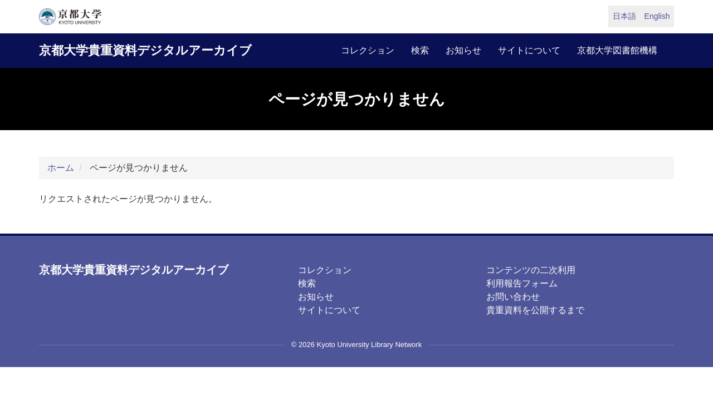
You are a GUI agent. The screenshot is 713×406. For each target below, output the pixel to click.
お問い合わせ (513, 296)
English (657, 16)
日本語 (624, 16)
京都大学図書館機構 (617, 50)
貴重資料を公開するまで (535, 310)
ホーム (60, 167)
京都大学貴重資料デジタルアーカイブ (145, 50)
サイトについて (529, 50)
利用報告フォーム (522, 283)
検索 (420, 50)
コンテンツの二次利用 (530, 270)
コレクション (367, 50)
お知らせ (463, 50)
